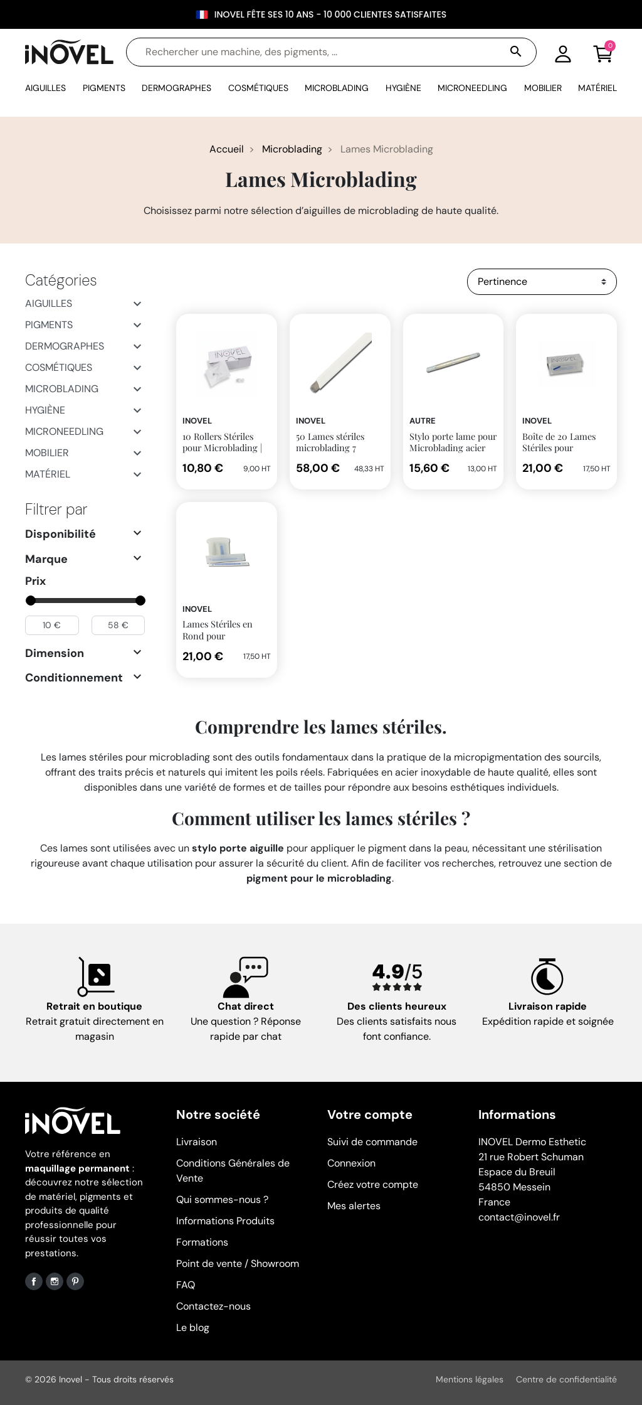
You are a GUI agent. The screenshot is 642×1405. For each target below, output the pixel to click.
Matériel (47, 474)
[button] (603, 52)
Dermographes (64, 346)
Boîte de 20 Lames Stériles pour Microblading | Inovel (565, 448)
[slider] (30, 601)
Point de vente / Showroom (237, 1263)
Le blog (192, 1327)
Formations (202, 1242)
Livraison (196, 1141)
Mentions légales (469, 1379)
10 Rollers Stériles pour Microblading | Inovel (222, 448)
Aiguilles (48, 303)
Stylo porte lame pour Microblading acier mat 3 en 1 (453, 448)
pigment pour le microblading (319, 878)
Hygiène (45, 410)
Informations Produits (225, 1220)
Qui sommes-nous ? (222, 1199)
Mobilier (47, 452)
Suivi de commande (372, 1141)
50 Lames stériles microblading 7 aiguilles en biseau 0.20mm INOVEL (332, 454)
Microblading (292, 149)
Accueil (226, 149)
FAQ (185, 1284)
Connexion (351, 1163)
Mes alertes (354, 1205)
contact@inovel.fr (519, 1217)
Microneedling (64, 431)
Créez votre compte (372, 1184)
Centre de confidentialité (566, 1379)
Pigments (49, 324)
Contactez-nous (213, 1306)
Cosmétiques (58, 367)
